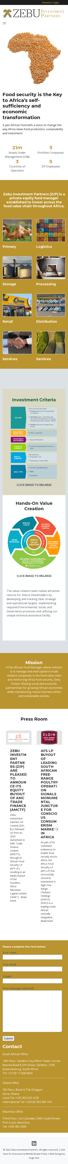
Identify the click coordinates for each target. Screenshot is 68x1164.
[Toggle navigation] (4, 23)
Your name (32, 970)
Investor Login (50, 2)
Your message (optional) (32, 1025)
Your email (32, 982)
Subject (32, 994)
